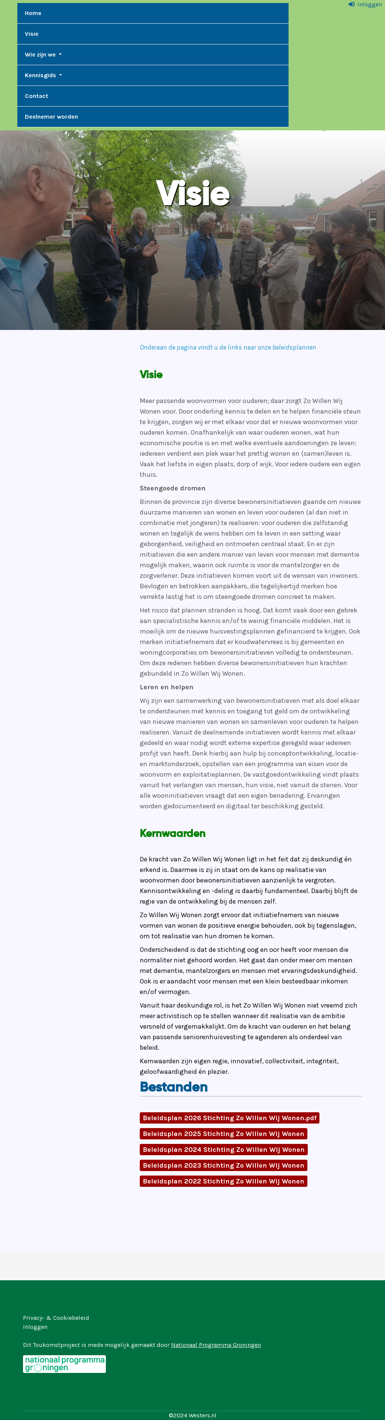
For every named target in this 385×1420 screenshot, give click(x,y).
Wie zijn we (41, 54)
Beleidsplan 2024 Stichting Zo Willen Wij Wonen (224, 1149)
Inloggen (370, 4)
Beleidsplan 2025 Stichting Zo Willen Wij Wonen (223, 1134)
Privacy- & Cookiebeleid (56, 1317)
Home (33, 13)
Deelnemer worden (51, 116)
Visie (31, 33)
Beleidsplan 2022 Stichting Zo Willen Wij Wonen (223, 1181)
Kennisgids (41, 75)
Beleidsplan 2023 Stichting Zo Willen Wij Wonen (223, 1165)
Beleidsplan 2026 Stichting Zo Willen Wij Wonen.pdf (229, 1118)
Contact (36, 95)
